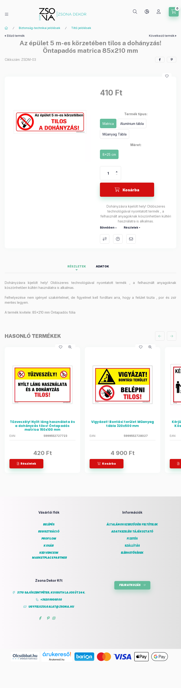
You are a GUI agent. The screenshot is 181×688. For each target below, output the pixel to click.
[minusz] (117, 176)
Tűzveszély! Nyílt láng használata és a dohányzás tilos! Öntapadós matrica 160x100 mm (42, 426)
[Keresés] (135, 11)
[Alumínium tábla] (132, 123)
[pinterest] (171, 59)
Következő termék (162, 35)
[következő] (171, 336)
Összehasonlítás (104, 239)
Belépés (48, 524)
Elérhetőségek (132, 552)
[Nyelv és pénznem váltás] (147, 11)
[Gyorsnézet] (70, 347)
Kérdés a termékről (118, 239)
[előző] (160, 336)
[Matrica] (108, 123)
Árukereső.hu (56, 659)
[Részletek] (26, 463)
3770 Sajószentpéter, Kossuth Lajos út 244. (51, 592)
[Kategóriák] (6, 14)
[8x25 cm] (109, 154)
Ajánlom (131, 239)
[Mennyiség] (108, 173)
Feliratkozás (130, 585)
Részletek (131, 227)
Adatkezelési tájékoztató (132, 531)
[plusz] (117, 169)
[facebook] (160, 59)
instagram (54, 618)
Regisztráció (48, 531)
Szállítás (132, 545)
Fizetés (132, 538)
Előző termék (16, 35)
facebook (39, 618)
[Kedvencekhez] (167, 76)
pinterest (48, 618)
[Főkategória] (6, 28)
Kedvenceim (48, 552)
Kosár (49, 545)
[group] (90, 410)
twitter (43, 618)
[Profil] (158, 11)
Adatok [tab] (102, 266)
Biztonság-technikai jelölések (39, 28)
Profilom (48, 538)
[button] (49, 121)
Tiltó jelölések (81, 28)
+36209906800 (51, 599)
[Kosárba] (127, 190)
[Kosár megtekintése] (174, 11)
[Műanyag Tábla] (114, 134)
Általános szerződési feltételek (132, 524)
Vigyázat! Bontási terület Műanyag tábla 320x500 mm (122, 424)
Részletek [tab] (76, 266)
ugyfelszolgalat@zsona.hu (51, 606)
